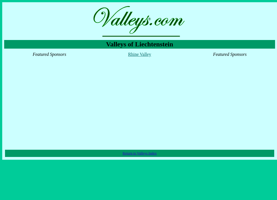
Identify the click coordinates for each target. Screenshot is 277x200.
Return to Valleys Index (140, 153)
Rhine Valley (139, 54)
